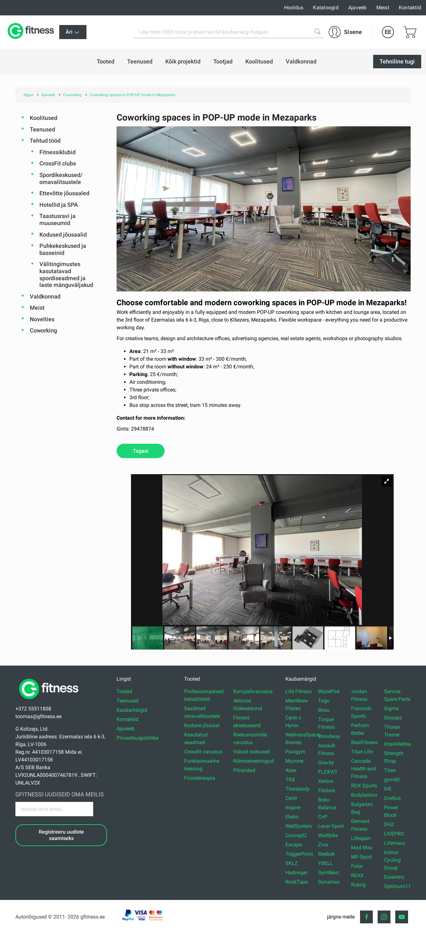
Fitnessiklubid (57, 152)
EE (388, 32)
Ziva (323, 845)
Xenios (325, 781)
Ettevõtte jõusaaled (64, 193)
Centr (291, 798)
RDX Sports (364, 786)
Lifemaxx (394, 843)
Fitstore (326, 790)
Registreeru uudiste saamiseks (61, 835)
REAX (357, 875)
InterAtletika (397, 744)
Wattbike (328, 835)
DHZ (389, 824)
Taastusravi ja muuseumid (57, 219)
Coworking (43, 330)
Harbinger (296, 872)
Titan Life (362, 752)
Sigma (391, 708)
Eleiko (292, 817)
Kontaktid (410, 7)
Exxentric (394, 877)
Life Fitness (298, 691)
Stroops (393, 718)
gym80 (392, 780)
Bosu (324, 710)
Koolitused (43, 117)
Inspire (292, 807)
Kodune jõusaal (201, 725)
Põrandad (244, 770)
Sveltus (392, 798)
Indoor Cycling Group (392, 860)
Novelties (42, 319)
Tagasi (140, 451)
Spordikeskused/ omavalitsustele (61, 178)
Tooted (124, 691)
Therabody (297, 789)
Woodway (329, 736)
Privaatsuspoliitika (138, 738)
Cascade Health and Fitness (363, 768)
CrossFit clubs (57, 163)
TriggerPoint (299, 854)
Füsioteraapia (199, 778)
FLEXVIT (328, 772)
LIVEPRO (394, 834)
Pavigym (295, 752)
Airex (291, 770)
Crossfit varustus (203, 752)
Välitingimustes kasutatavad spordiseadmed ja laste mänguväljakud (66, 274)
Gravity (326, 763)
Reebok (326, 854)
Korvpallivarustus (253, 691)
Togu (324, 701)
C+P (322, 817)
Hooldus (294, 7)
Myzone (294, 761)
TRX (290, 780)
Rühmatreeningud (253, 761)
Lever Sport (331, 826)
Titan (390, 770)
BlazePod (329, 691)
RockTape (296, 882)
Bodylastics (364, 795)
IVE (387, 789)
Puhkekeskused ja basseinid (62, 249)
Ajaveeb (357, 7)
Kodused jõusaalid (63, 234)
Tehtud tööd (45, 140)
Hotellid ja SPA (58, 204)
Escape (293, 845)
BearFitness (364, 742)
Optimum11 (397, 886)
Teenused (42, 129)
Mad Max (362, 847)
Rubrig (358, 885)
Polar (357, 866)
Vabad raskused (251, 752)
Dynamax (329, 882)
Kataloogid (326, 7)
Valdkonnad (45, 296)
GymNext (328, 872)
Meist (382, 7)
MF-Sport (361, 857)
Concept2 (296, 835)
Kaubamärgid (132, 710)
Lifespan (361, 838)
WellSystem (298, 826)
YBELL (325, 863)
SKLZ (291, 863)
